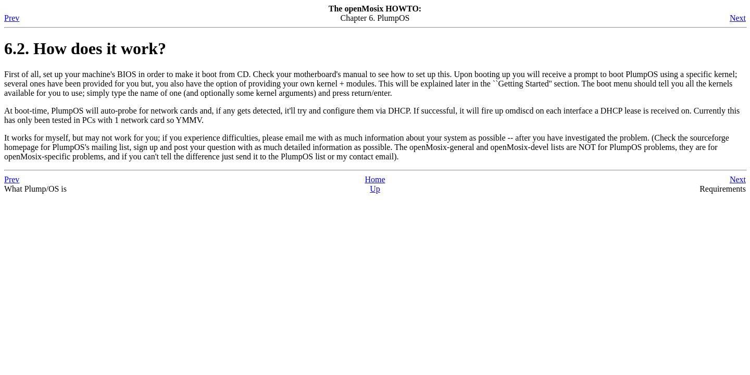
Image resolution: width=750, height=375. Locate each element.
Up (375, 188)
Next (738, 18)
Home (375, 179)
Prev (11, 18)
